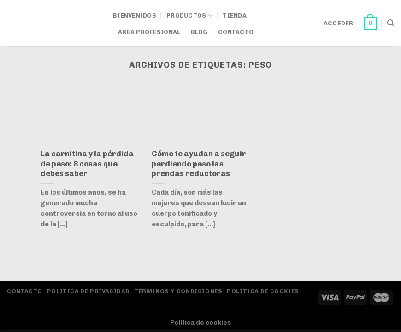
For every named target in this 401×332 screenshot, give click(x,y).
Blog (199, 32)
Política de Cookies (263, 291)
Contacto (236, 32)
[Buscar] (390, 23)
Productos (189, 15)
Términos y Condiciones (178, 291)
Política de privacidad (88, 291)
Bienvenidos (134, 15)
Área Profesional (149, 32)
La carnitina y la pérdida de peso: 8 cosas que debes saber (87, 163)
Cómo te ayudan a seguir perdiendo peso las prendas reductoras (199, 163)
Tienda (235, 15)
